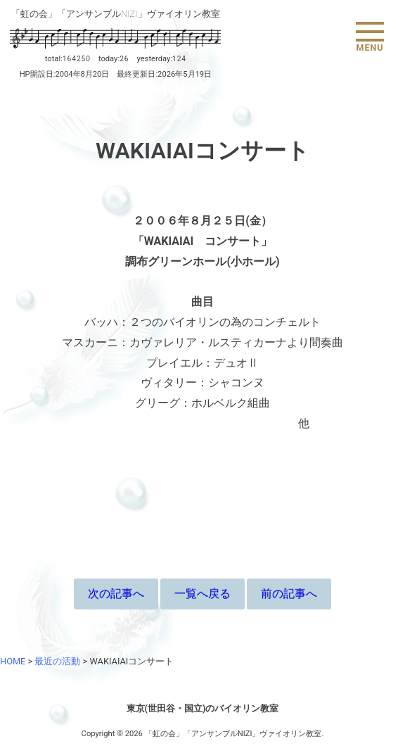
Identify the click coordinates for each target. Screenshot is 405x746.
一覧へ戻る (202, 593)
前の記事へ (289, 593)
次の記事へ (116, 593)
